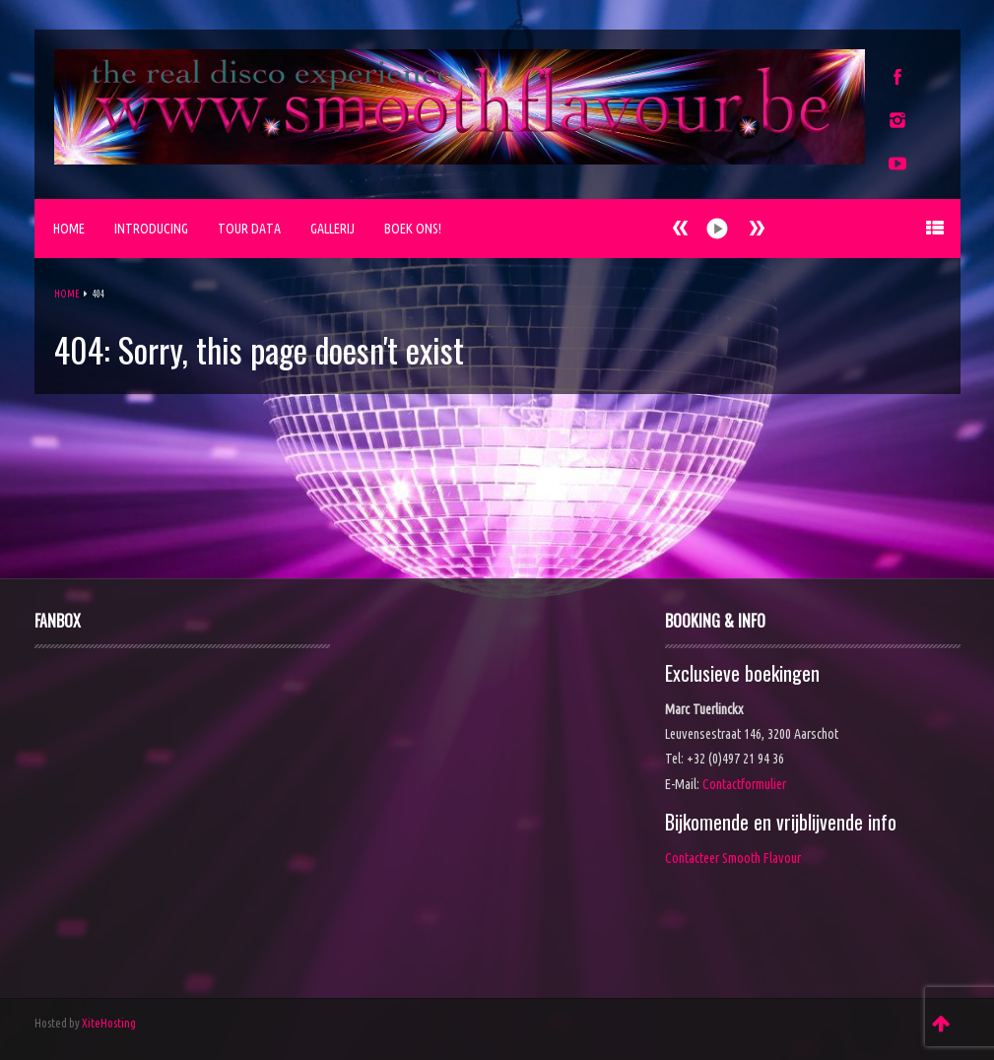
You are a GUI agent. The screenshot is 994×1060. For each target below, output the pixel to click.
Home (69, 228)
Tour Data (249, 228)
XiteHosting (109, 1023)
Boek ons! (412, 228)
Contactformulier (744, 784)
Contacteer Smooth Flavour (733, 858)
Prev (756, 228)
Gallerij (332, 228)
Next (681, 228)
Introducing (151, 228)
